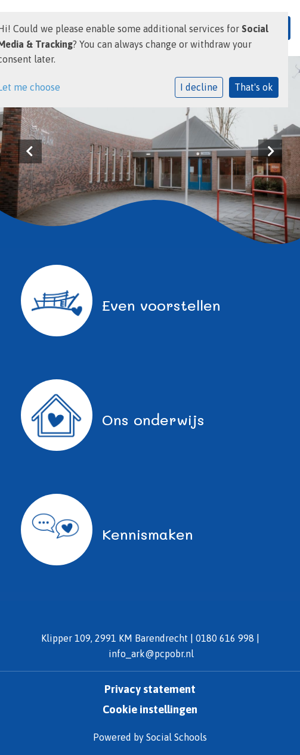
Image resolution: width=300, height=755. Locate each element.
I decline (199, 87)
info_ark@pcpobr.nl (151, 653)
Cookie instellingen (150, 709)
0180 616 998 (225, 638)
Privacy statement (150, 689)
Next (270, 151)
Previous (30, 151)
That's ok (253, 87)
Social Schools (176, 737)
